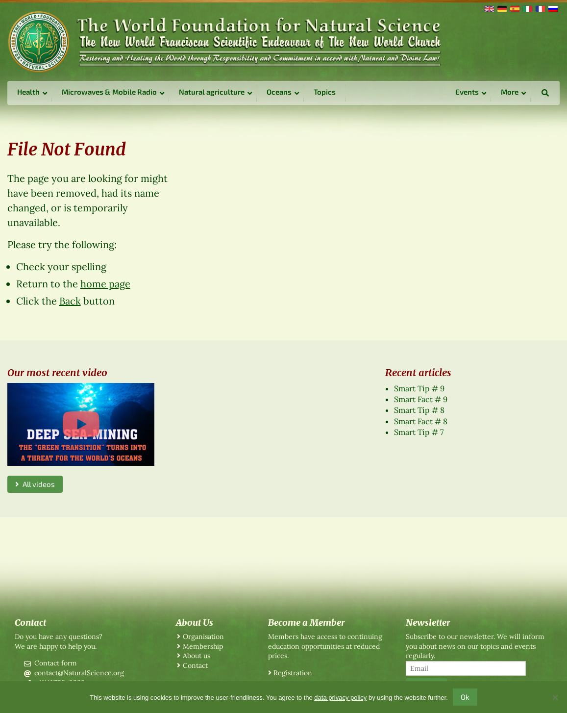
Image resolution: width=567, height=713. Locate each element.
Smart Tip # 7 (419, 432)
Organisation (203, 636)
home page (105, 284)
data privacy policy (340, 697)
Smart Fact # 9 (420, 399)
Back (70, 301)
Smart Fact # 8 (420, 421)
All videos (35, 484)
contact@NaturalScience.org (79, 672)
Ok (465, 696)
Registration (292, 672)
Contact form (55, 663)
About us (196, 655)
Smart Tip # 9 (419, 388)
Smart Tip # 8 (419, 410)
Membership (203, 646)
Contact (195, 665)
